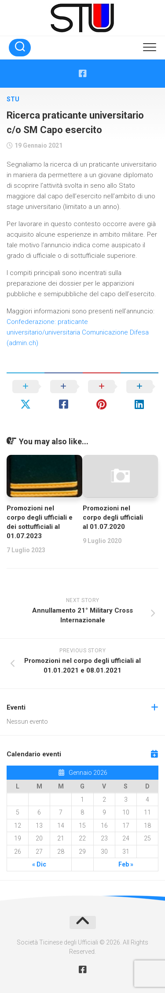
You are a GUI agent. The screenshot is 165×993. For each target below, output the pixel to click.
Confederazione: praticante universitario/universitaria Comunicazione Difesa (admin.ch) (78, 332)
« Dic (39, 864)
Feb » (125, 864)
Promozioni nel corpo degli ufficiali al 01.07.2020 (113, 517)
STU (13, 99)
